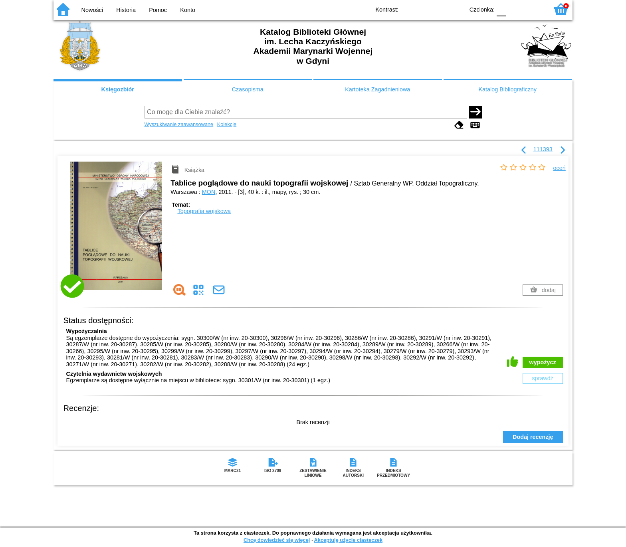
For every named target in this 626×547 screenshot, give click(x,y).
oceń (559, 168)
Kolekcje (226, 124)
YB (440, 9)
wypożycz (542, 362)
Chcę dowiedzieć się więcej (277, 540)
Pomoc (158, 10)
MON (209, 192)
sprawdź (542, 378)
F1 (515, 9)
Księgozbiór (117, 89)
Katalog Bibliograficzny (507, 89)
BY (456, 9)
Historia (126, 10)
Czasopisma (247, 89)
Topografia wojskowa (204, 211)
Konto (187, 10)
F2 (533, 9)
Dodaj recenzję (533, 437)
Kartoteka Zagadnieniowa (377, 89)
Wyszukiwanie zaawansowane (179, 124)
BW (423, 9)
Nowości (92, 10)
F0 (501, 9)
